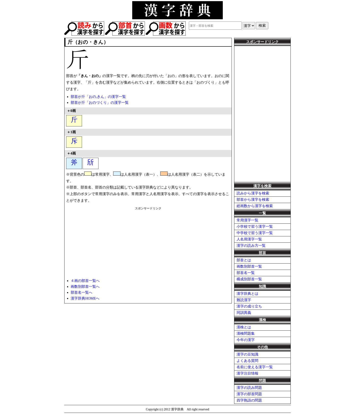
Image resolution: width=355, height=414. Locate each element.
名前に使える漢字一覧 (255, 367)
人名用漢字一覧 (249, 239)
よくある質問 (247, 361)
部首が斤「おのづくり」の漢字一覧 (100, 102)
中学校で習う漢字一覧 (255, 233)
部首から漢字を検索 (253, 199)
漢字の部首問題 (249, 394)
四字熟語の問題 (249, 400)
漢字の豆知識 (247, 354)
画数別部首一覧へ (85, 286)
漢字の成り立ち (249, 306)
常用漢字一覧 (247, 220)
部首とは (244, 260)
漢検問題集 (246, 333)
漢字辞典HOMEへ (85, 298)
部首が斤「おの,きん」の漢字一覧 (98, 97)
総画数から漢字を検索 (255, 206)
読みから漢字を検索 (253, 193)
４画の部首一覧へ (85, 281)
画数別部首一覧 (249, 266)
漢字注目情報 (247, 373)
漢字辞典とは (247, 293)
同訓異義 (244, 313)
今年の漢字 (246, 340)
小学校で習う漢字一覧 (255, 226)
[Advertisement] (148, 242)
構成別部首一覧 (249, 279)
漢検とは (244, 327)
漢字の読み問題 (249, 388)
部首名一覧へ (81, 292)
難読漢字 (244, 300)
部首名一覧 (246, 273)
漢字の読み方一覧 (251, 245)
